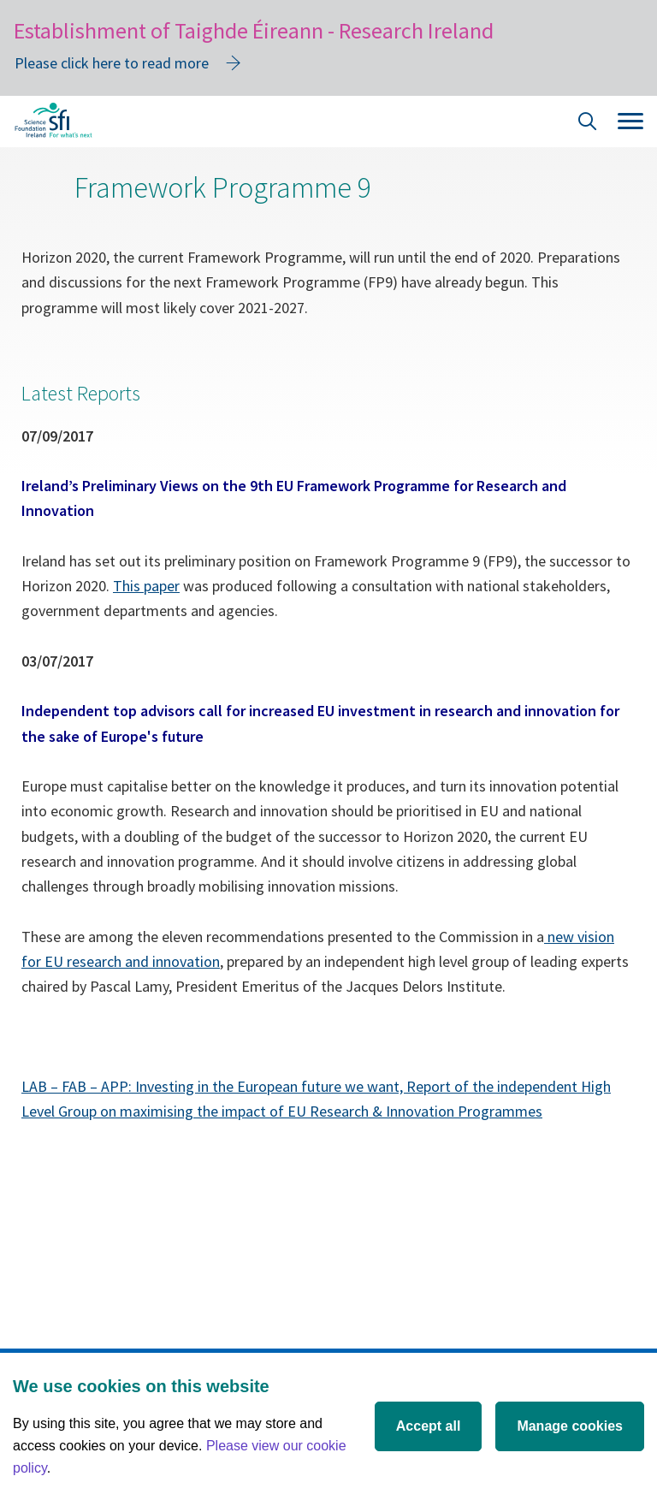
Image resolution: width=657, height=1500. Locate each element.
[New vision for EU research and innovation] (546, 936)
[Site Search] (587, 123)
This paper (146, 586)
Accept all (428, 1426)
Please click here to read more (112, 63)
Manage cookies (570, 1426)
